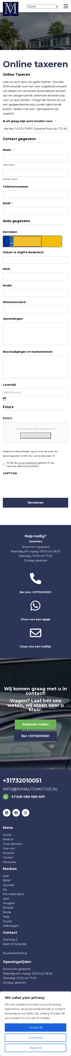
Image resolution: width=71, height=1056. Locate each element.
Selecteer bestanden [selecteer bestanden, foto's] (35, 435)
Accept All (35, 1027)
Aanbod (8, 839)
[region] (35, 1023)
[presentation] (31, 484)
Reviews (8, 853)
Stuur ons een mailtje (35, 637)
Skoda (7, 912)
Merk (6, 269)
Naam (8, 150)
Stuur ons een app (24, 797)
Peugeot (9, 903)
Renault (8, 907)
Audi (6, 876)
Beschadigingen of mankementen (28, 351)
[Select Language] (42, 7)
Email (8, 203)
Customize (35, 1037)
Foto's (7, 418)
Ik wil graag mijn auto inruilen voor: (29, 121)
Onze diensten (12, 844)
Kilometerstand (15, 302)
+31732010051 (22, 780)
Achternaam (10, 179)
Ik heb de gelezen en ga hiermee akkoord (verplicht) (30, 464)
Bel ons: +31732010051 (35, 583)
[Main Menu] (65, 6)
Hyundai (8, 885)
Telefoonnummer (15, 186)
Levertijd (9, 384)
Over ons (9, 848)
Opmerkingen (13, 318)
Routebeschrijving (15, 953)
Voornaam (9, 164)
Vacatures (9, 862)
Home (7, 835)
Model (7, 285)
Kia (5, 889)
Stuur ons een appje (35, 610)
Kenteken (10, 232)
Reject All (35, 1048)
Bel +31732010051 (35, 736)
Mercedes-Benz (13, 894)
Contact (8, 857)
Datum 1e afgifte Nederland (23, 252)
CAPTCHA (10, 473)
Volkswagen (11, 925)
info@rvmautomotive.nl (30, 789)
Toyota (7, 921)
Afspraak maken (35, 724)
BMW (7, 880)
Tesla (6, 916)
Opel (6, 898)
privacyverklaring (28, 462)
